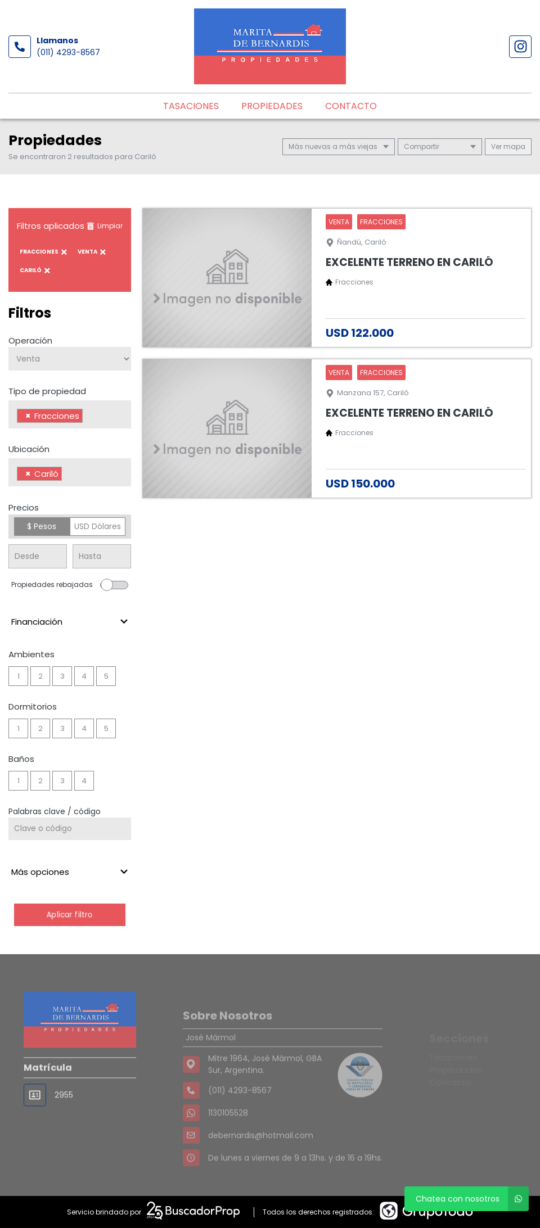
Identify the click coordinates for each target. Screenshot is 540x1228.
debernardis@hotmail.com (260, 1161)
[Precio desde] (37, 556)
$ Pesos (41, 526)
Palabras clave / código (54, 811)
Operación (30, 340)
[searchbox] (89, 417)
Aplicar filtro (70, 914)
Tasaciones (191, 106)
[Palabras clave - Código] (69, 829)
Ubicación (29, 449)
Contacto (351, 106)
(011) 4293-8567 (68, 52)
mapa (508, 146)
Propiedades (272, 106)
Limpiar (105, 226)
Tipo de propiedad (47, 391)
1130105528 (228, 1138)
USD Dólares (97, 526)
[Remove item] (28, 415)
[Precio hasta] (102, 556)
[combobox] (69, 414)
